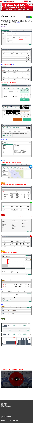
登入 (25, 1)
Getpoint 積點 (22, 1)
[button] (31, 1)
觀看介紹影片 (18, 22)
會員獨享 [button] (30, 1)
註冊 (27, 1)
